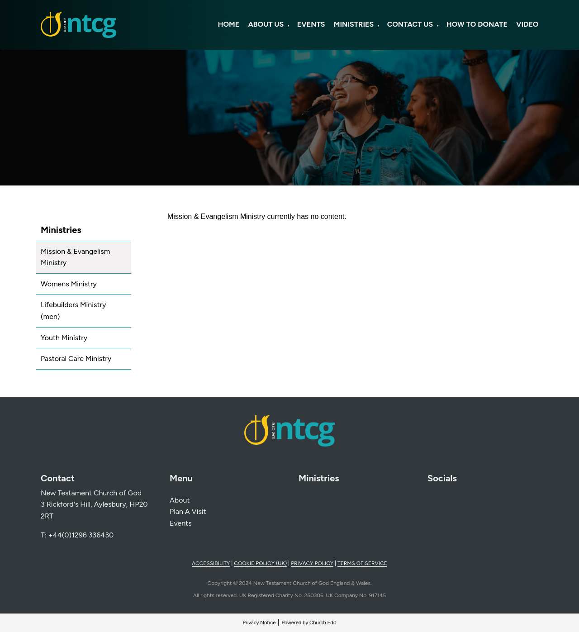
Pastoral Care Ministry (76, 358)
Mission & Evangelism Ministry (75, 257)
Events (311, 24)
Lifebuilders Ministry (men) (73, 310)
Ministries (354, 24)
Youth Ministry (64, 337)
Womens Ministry (69, 284)
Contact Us (410, 24)
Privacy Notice (258, 622)
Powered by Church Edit (308, 622)
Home (229, 24)
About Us (266, 24)
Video (527, 24)
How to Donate (477, 24)
